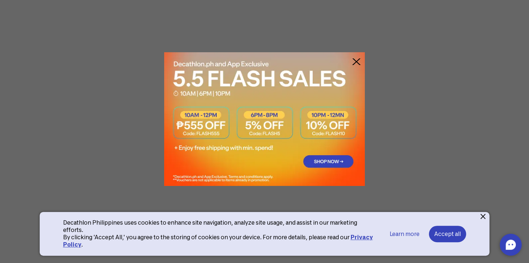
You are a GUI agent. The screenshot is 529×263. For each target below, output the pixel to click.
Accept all (447, 233)
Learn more (405, 233)
